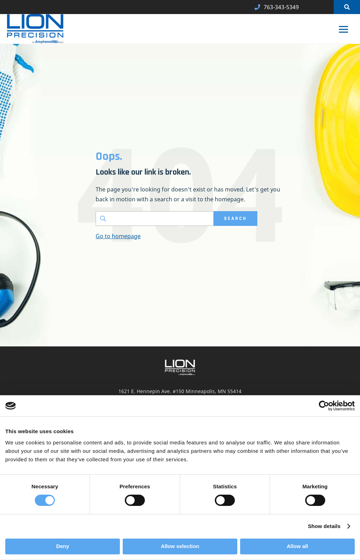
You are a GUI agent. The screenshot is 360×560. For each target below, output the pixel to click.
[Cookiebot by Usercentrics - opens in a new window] (324, 406)
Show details (324, 526)
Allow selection (180, 546)
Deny (62, 546)
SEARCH (235, 218)
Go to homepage (118, 236)
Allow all (297, 546)
